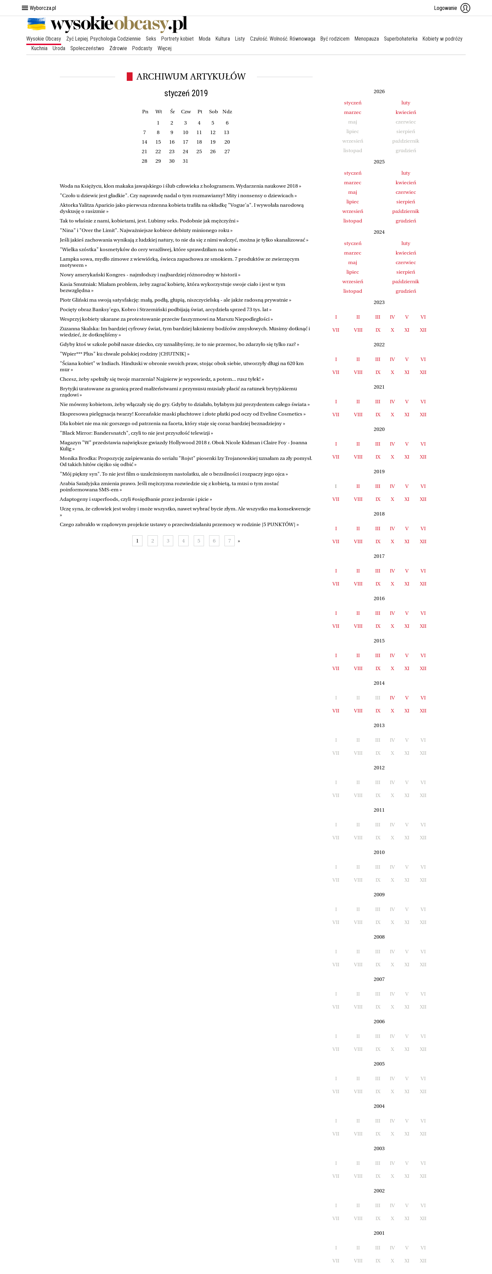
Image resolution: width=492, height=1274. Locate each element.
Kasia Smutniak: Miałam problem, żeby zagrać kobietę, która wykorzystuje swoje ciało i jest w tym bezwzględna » (172, 287)
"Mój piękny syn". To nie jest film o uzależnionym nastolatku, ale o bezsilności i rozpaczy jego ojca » (174, 474)
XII (423, 330)
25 (199, 151)
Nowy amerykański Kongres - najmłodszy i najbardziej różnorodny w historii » (150, 275)
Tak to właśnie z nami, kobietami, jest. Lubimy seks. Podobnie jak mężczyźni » (149, 221)
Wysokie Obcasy (43, 38)
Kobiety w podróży (51, 48)
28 (144, 161)
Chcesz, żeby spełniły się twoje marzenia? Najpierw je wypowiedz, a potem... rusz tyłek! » (162, 379)
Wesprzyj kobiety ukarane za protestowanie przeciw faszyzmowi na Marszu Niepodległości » (166, 319)
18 (199, 142)
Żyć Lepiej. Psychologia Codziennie (104, 38)
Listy (242, 38)
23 (172, 151)
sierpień (405, 202)
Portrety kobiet (179, 38)
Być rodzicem (338, 38)
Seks (152, 38)
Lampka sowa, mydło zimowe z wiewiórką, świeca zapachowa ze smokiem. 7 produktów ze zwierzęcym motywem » (179, 262)
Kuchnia (85, 48)
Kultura (225, 38)
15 (158, 142)
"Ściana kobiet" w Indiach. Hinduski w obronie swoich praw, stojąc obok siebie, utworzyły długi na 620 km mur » (182, 366)
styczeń (352, 103)
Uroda (104, 48)
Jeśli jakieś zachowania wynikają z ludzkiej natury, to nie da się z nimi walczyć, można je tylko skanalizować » (184, 240)
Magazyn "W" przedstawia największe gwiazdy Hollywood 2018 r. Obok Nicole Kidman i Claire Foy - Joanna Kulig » (183, 445)
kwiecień (406, 112)
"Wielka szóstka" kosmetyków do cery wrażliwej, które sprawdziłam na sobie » (150, 249)
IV (392, 317)
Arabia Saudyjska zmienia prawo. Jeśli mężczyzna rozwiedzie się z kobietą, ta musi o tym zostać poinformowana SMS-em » (169, 486)
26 (213, 151)
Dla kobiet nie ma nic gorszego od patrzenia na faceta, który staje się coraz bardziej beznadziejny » (172, 423)
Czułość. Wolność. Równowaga (285, 38)
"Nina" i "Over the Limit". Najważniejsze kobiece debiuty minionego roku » (146, 230)
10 (185, 132)
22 (158, 151)
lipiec (352, 202)
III (377, 317)
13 (226, 132)
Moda (207, 38)
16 (172, 142)
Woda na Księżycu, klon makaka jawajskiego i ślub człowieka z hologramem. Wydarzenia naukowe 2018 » (180, 186)
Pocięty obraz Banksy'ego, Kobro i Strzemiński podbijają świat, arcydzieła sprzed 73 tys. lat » (166, 309)
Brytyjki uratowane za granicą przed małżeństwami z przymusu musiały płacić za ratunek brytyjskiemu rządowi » (178, 392)
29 (158, 161)
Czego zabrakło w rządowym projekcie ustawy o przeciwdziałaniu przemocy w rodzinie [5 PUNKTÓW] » (179, 524)
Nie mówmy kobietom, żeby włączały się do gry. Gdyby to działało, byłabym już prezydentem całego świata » (185, 404)
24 (185, 151)
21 (144, 151)
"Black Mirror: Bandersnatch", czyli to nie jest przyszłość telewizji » (136, 433)
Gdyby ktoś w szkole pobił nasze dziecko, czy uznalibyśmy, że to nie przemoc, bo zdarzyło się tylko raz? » (179, 344)
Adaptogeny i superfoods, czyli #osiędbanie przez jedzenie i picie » (136, 499)
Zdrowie (164, 48)
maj (352, 192)
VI (423, 317)
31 (185, 161)
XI (407, 330)
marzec (352, 112)
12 (213, 132)
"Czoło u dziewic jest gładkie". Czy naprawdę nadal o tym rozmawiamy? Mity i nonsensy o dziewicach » (178, 195)
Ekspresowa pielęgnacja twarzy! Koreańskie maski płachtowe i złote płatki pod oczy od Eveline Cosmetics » (183, 414)
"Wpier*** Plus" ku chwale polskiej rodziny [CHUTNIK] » (125, 354)
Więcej (211, 48)
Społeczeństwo (133, 48)
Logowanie (452, 7)
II (358, 317)
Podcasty (188, 48)
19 (213, 142)
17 (185, 142)
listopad (352, 221)
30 (172, 161)
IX (377, 330)
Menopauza (370, 38)
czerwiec (406, 192)
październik (405, 211)
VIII (358, 330)
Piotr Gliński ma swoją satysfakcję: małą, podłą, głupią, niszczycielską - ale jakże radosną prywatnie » (175, 300)
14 (144, 142)
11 (199, 132)
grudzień (406, 221)
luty (405, 103)
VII (335, 330)
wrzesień (352, 211)
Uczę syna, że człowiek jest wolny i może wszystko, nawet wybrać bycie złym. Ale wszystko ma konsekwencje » (185, 512)
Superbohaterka (405, 38)
